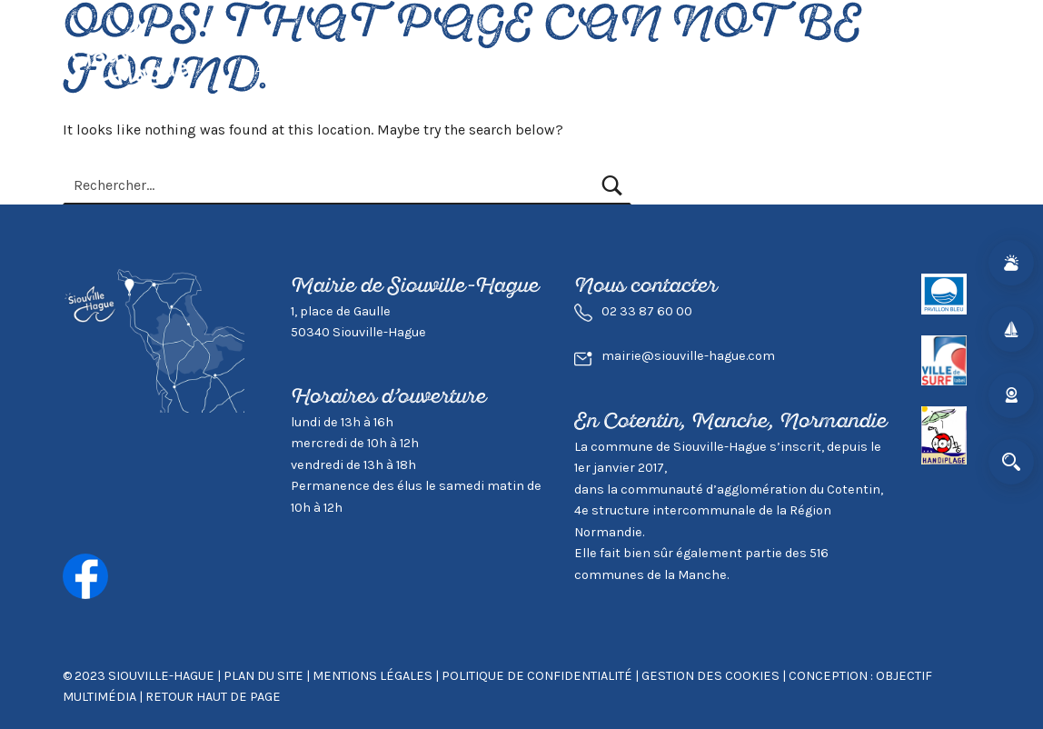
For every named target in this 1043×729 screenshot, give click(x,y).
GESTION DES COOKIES (711, 676)
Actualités (293, 69)
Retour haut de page (213, 696)
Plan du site (263, 676)
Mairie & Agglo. (827, 69)
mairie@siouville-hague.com (688, 356)
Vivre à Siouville (412, 69)
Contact (934, 69)
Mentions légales (372, 676)
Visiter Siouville (551, 69)
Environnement (690, 69)
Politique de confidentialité (537, 676)
